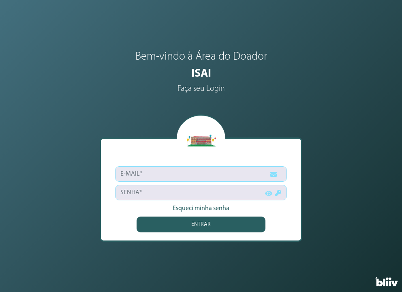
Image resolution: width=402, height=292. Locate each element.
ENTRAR (201, 224)
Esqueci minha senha (201, 208)
